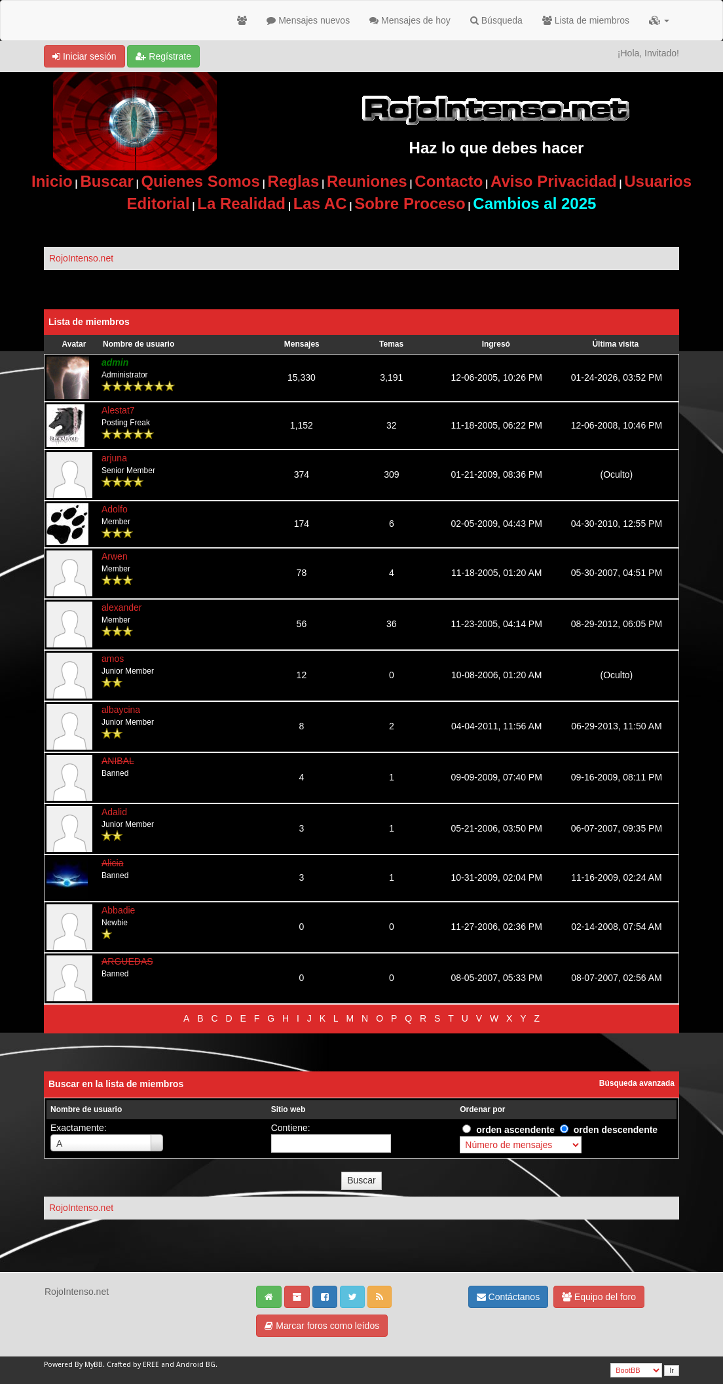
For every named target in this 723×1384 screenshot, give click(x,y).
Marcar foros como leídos (322, 1325)
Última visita (615, 344)
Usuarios (658, 181)
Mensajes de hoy (410, 20)
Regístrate (163, 56)
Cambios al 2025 (534, 203)
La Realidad (241, 203)
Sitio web (288, 1109)
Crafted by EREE (133, 1364)
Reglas (294, 181)
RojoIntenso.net (81, 258)
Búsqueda (496, 20)
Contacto (449, 181)
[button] (659, 20)
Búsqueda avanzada (637, 1083)
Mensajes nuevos (308, 20)
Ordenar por (482, 1109)
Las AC (320, 203)
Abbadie (118, 910)
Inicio (52, 181)
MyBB (93, 1364)
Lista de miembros (585, 20)
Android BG (195, 1364)
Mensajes (302, 344)
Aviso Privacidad (554, 181)
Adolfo (115, 509)
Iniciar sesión (84, 56)
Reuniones (367, 181)
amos (113, 658)
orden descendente (616, 1129)
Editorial (158, 203)
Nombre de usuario (138, 344)
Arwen (115, 556)
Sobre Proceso (409, 203)
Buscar (106, 181)
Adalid (114, 812)
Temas (391, 344)
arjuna (114, 458)
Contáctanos (508, 1297)
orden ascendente (515, 1129)
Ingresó (496, 344)
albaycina (121, 709)
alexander (122, 607)
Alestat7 (118, 410)
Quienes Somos (200, 181)
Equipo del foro (599, 1297)
